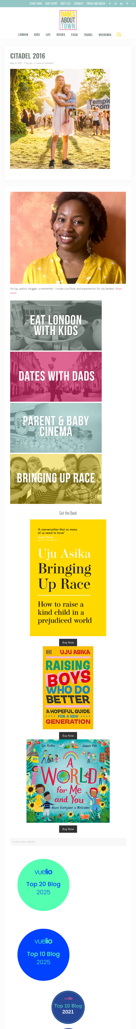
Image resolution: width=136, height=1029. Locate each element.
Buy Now (68, 642)
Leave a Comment (44, 63)
